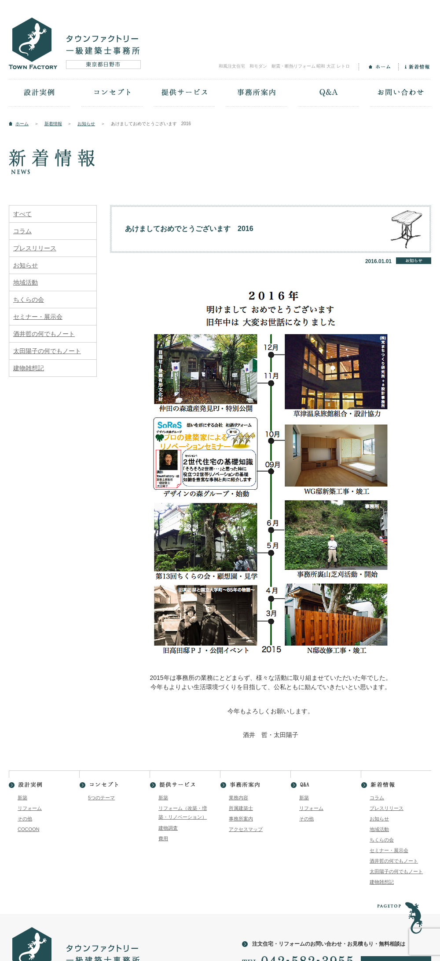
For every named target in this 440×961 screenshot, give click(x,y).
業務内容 (238, 797)
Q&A (328, 93)
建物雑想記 (28, 368)
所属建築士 (241, 808)
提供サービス (184, 93)
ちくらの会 (28, 299)
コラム (22, 231)
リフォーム (30, 808)
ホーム (378, 66)
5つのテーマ (101, 797)
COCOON (29, 829)
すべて (22, 213)
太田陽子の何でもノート (47, 350)
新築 (22, 797)
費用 (163, 838)
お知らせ (86, 123)
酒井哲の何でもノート (44, 333)
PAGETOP (399, 913)
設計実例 (39, 93)
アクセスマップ (246, 829)
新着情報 (414, 66)
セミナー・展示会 (37, 316)
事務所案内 (256, 93)
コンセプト (112, 93)
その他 (25, 818)
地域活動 (25, 282)
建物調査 (168, 828)
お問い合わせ (400, 93)
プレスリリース (34, 248)
